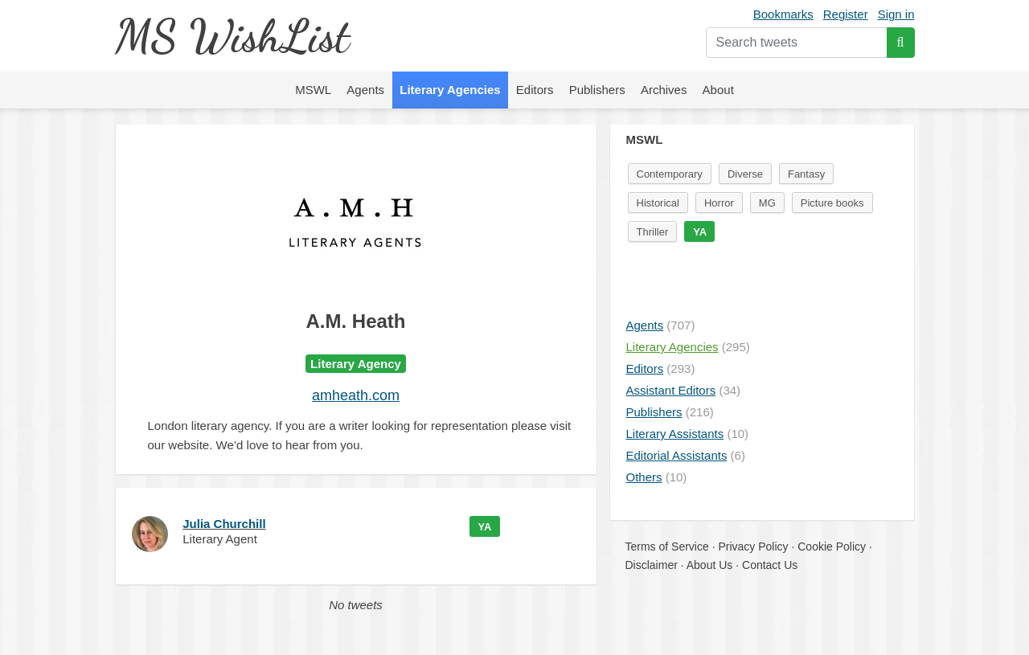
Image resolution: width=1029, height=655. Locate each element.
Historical (658, 203)
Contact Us (769, 565)
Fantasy (806, 174)
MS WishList (232, 35)
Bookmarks (783, 14)
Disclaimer (651, 565)
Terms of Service (667, 546)
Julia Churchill (223, 523)
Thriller (653, 232)
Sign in (896, 14)
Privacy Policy (753, 546)
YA (485, 527)
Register (845, 14)
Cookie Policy (831, 546)
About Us (710, 565)
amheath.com (356, 395)
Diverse (745, 174)
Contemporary (670, 174)
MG (767, 203)
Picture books (832, 203)
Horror (719, 203)
